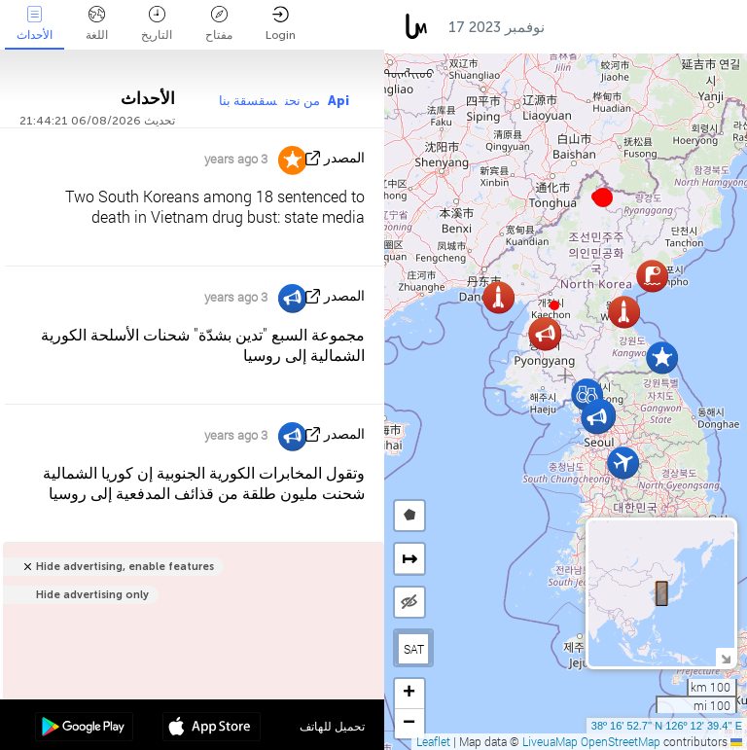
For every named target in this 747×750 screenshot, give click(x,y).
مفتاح (218, 24)
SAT (414, 649)
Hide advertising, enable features (125, 566)
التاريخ (156, 24)
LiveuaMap (550, 741)
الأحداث (35, 24)
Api (338, 100)
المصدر (344, 158)
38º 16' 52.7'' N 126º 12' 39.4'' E (666, 726)
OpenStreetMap (620, 741)
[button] (554, 305)
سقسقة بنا (248, 100)
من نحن (302, 100)
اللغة (97, 24)
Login (281, 24)
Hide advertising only (92, 595)
